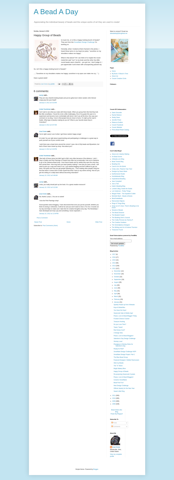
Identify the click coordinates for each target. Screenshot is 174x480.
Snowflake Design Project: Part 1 (124, 354)
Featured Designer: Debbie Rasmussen (126, 360)
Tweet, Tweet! (118, 327)
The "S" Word (118, 366)
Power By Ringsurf (117, 414)
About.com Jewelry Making (120, 154)
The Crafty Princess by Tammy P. (122, 220)
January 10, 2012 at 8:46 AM (48, 175)
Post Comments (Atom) (50, 225)
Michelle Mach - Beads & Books (122, 196)
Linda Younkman (45, 109)
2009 (114, 401)
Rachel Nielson (117, 115)
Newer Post (38, 222)
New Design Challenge (121, 385)
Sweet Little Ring (119, 391)
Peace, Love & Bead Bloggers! (123, 336)
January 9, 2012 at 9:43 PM (48, 149)
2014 (114, 263)
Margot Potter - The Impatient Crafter (124, 193)
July (115, 285)
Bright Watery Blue (120, 368)
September (117, 279)
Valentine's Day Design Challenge (124, 338)
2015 (114, 260)
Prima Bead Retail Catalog (120, 130)
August (116, 282)
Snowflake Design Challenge (84, 42)
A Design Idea (118, 333)
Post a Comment (42, 218)
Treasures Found (117, 230)
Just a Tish (115, 184)
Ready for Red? (119, 349)
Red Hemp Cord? (119, 330)
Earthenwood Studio (118, 174)
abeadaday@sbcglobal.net (118, 33)
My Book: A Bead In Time (120, 73)
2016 (114, 257)
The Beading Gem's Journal (121, 217)
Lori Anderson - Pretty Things (121, 191)
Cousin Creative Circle (119, 78)
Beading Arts (116, 164)
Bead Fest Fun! (119, 382)
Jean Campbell (117, 181)
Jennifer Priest (116, 120)
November (117, 274)
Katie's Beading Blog (118, 186)
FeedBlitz (121, 246)
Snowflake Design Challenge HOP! (125, 351)
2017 (114, 254)
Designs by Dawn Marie (119, 171)
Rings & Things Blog (118, 203)
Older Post (98, 222)
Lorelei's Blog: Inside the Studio (122, 189)
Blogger (95, 469)
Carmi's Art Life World (119, 166)
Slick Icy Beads (118, 363)
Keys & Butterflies (119, 307)
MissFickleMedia (117, 198)
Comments (115, 426)
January (117, 302)
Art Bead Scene (117, 156)
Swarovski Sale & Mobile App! (123, 313)
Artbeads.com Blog (118, 159)
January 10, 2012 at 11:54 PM (48, 213)
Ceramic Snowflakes (120, 380)
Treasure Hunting (119, 321)
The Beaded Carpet (118, 215)
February (117, 299)
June (115, 288)
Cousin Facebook (117, 125)
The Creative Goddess (119, 222)
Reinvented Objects (118, 201)
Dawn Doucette (117, 112)
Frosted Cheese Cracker (121, 319)
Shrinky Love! (118, 341)
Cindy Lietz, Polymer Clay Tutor (122, 169)
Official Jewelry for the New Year (124, 388)
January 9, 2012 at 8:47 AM (48, 125)
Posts (114, 423)
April (115, 293)
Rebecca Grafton (117, 122)
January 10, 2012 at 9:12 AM (48, 187)
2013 (114, 266)
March (116, 296)
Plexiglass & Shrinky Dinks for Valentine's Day (123, 345)
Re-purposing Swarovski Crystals (124, 374)
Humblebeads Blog (118, 176)
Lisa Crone (43, 131)
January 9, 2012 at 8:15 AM (48, 103)
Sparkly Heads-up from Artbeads (124, 304)
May (115, 291)
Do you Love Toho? (120, 324)
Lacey (41, 95)
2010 (114, 398)
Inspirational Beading (118, 179)
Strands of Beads (117, 210)
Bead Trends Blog (117, 161)
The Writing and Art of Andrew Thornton (124, 227)
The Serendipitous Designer (121, 225)
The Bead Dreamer (118, 212)
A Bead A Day (56, 12)
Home (68, 222)
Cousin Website (117, 127)
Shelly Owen (116, 117)
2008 (114, 404)
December (117, 271)
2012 (114, 268)
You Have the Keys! (120, 310)
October (117, 277)
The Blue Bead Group (121, 357)
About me (115, 76)
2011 (114, 395)
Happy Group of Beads (121, 371)
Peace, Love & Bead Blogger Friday (125, 316)
